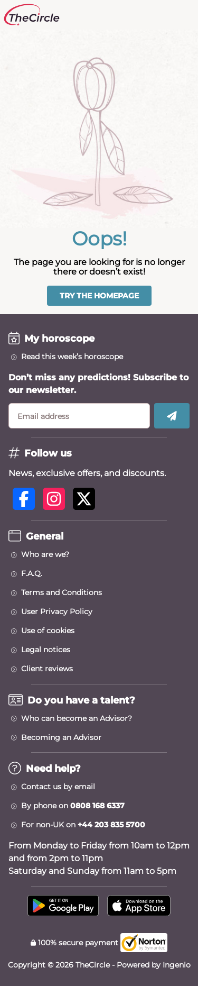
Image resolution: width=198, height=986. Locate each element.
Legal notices (45, 649)
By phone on (73, 805)
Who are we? (45, 554)
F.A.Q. (31, 573)
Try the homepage (99, 295)
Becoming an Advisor (61, 737)
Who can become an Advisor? (76, 718)
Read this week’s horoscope (72, 356)
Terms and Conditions (61, 592)
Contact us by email (58, 786)
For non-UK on (83, 824)
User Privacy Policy (56, 611)
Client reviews (47, 668)
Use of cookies (47, 630)
